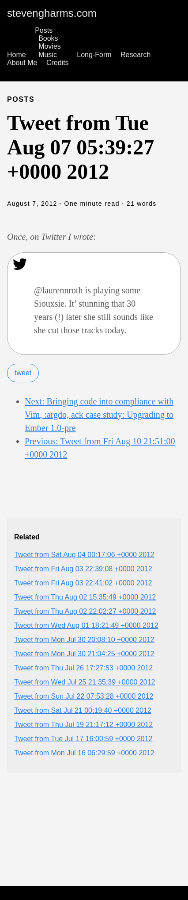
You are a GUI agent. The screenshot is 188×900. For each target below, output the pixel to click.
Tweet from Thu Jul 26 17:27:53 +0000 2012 (83, 668)
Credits (57, 62)
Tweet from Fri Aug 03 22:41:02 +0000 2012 (83, 583)
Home (16, 54)
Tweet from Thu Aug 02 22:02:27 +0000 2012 (85, 611)
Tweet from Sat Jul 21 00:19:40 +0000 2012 (82, 710)
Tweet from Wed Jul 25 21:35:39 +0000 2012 (84, 682)
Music (47, 54)
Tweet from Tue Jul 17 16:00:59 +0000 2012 (83, 738)
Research (135, 54)
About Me (22, 62)
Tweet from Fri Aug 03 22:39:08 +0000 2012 (83, 569)
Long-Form (94, 54)
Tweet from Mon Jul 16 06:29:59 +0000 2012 (84, 753)
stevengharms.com (52, 13)
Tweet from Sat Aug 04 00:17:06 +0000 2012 (84, 554)
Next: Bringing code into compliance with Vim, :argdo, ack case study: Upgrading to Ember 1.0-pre (99, 414)
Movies (49, 46)
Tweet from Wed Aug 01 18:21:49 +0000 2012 (86, 625)
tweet (23, 373)
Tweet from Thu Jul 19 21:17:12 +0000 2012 (83, 724)
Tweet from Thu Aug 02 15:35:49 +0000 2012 (85, 597)
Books (48, 38)
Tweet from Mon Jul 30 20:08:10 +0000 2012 (84, 639)
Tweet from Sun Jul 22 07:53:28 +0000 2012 (83, 696)
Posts (44, 30)
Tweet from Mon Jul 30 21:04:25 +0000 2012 (84, 654)
